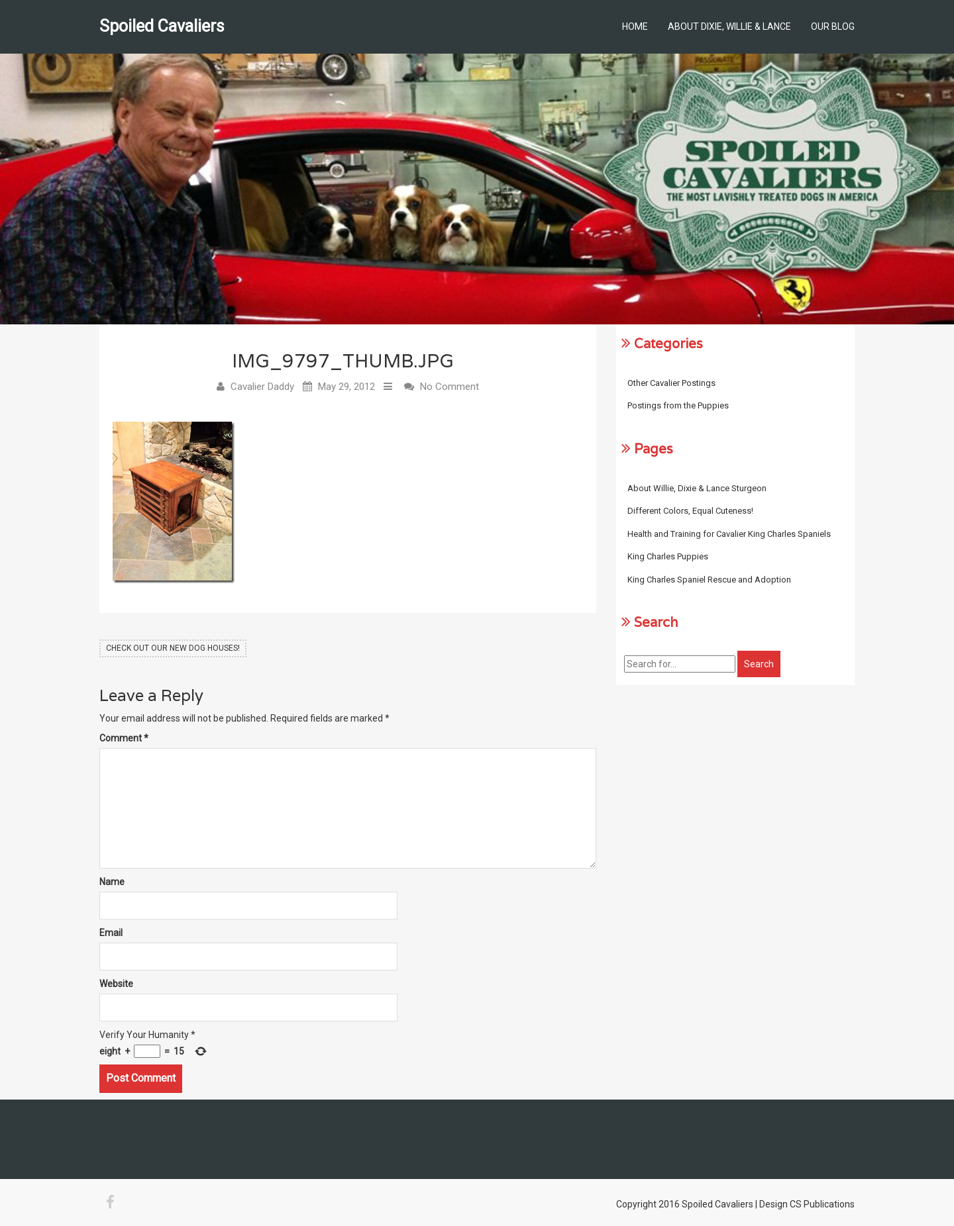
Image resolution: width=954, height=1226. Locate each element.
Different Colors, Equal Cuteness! (690, 511)
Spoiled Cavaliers (162, 26)
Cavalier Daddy (262, 387)
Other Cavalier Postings (671, 383)
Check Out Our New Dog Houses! (173, 648)
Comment (123, 738)
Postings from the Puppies (678, 405)
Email (111, 932)
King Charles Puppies (667, 556)
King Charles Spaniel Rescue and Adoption (709, 580)
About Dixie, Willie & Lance (729, 26)
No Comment (449, 387)
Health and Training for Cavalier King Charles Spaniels (729, 534)
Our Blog (833, 26)
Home (635, 26)
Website (116, 983)
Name (112, 881)
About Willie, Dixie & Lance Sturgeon (697, 488)
